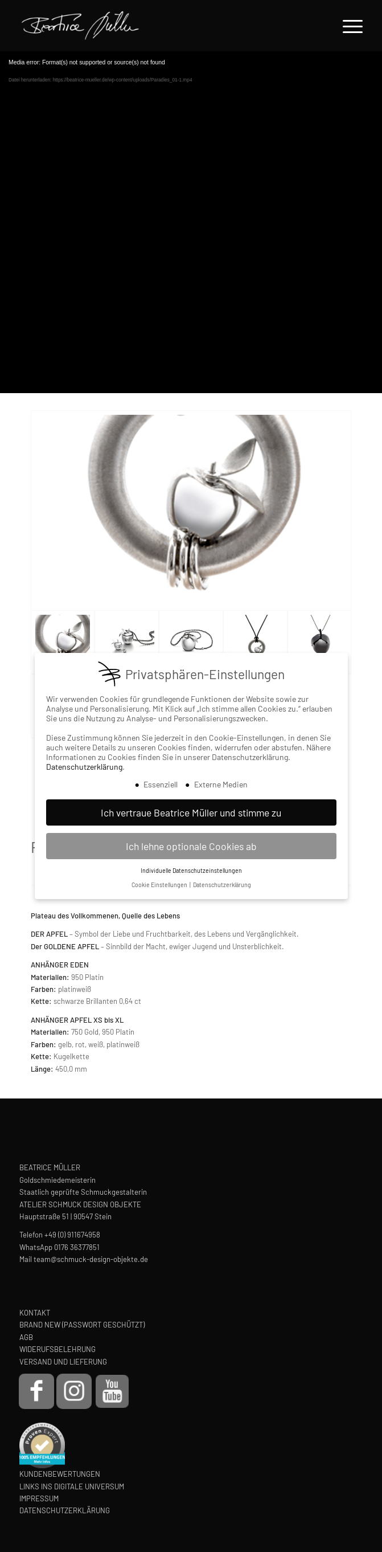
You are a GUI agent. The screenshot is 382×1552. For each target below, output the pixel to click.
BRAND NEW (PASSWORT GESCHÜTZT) (82, 1324)
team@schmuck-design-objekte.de (91, 1259)
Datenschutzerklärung (84, 766)
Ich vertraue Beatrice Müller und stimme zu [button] (191, 812)
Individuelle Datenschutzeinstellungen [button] (191, 870)
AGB (26, 1337)
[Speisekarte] (347, 25)
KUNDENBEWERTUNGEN (59, 1474)
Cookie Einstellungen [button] (160, 884)
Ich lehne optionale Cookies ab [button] (191, 846)
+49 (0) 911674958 (72, 1234)
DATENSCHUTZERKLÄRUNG (64, 1510)
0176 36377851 (77, 1247)
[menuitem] (347, 25)
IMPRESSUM (39, 1498)
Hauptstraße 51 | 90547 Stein (65, 1216)
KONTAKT (34, 1312)
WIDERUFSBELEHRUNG (57, 1349)
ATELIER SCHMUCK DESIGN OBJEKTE (80, 1204)
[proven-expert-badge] (42, 1445)
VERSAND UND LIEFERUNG (63, 1361)
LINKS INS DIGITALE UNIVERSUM (71, 1486)
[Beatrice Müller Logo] (148, 26)
